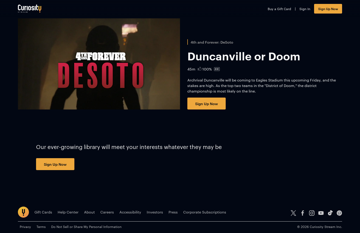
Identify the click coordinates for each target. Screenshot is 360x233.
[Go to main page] (29, 8)
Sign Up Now (328, 8)
